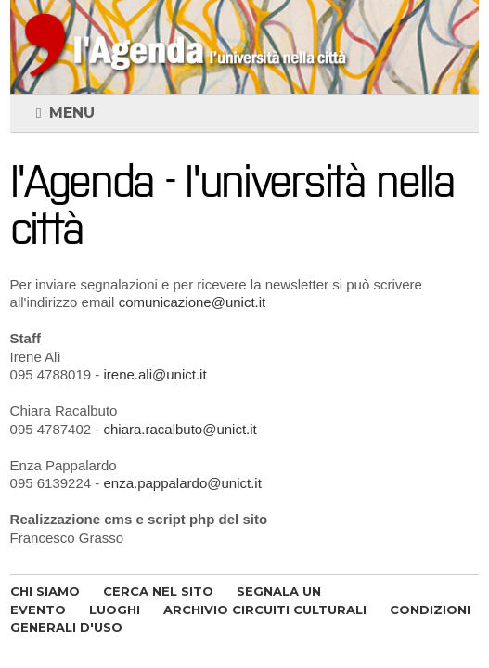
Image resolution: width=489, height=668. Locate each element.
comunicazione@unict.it (192, 302)
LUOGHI (114, 609)
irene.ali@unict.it (154, 374)
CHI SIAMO (45, 591)
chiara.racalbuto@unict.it (179, 429)
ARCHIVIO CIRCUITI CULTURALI (265, 609)
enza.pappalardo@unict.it (182, 483)
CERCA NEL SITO (158, 591)
